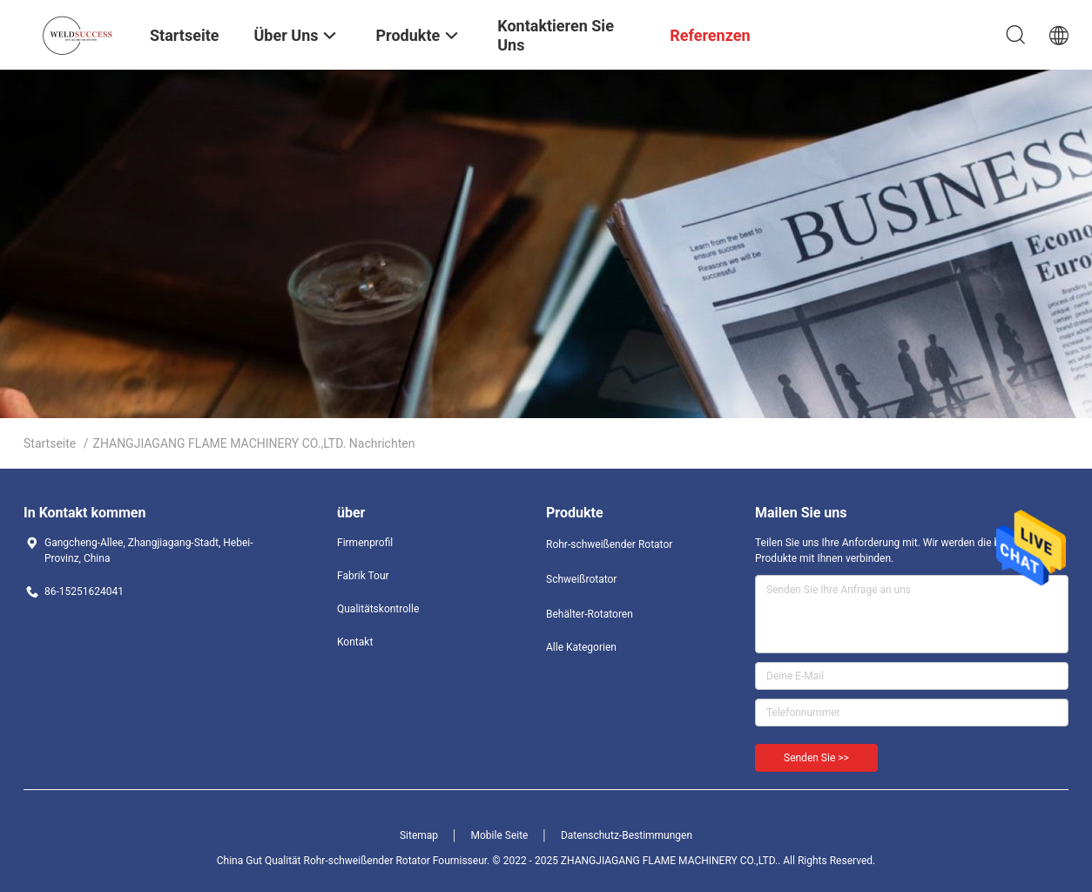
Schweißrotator (581, 579)
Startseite (50, 443)
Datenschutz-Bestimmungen (626, 835)
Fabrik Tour (363, 576)
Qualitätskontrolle (378, 609)
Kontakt (355, 642)
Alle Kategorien (581, 647)
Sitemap (419, 835)
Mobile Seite (500, 835)
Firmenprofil (365, 543)
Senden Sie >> (816, 758)
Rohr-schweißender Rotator (609, 544)
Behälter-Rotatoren (589, 614)
